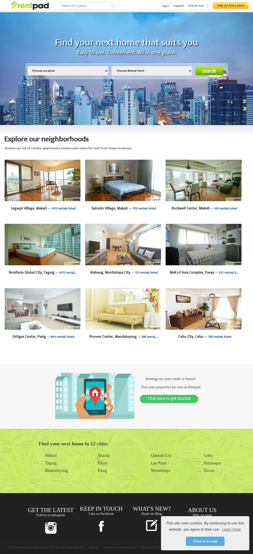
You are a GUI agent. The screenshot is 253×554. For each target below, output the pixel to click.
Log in (165, 5)
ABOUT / (95, 547)
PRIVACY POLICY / (155, 547)
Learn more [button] (231, 529)
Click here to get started (169, 398)
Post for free (196, 5)
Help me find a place (230, 5)
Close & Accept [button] (205, 541)
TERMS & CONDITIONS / (121, 547)
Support (179, 5)
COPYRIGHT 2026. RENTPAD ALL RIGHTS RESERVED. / (48, 547)
